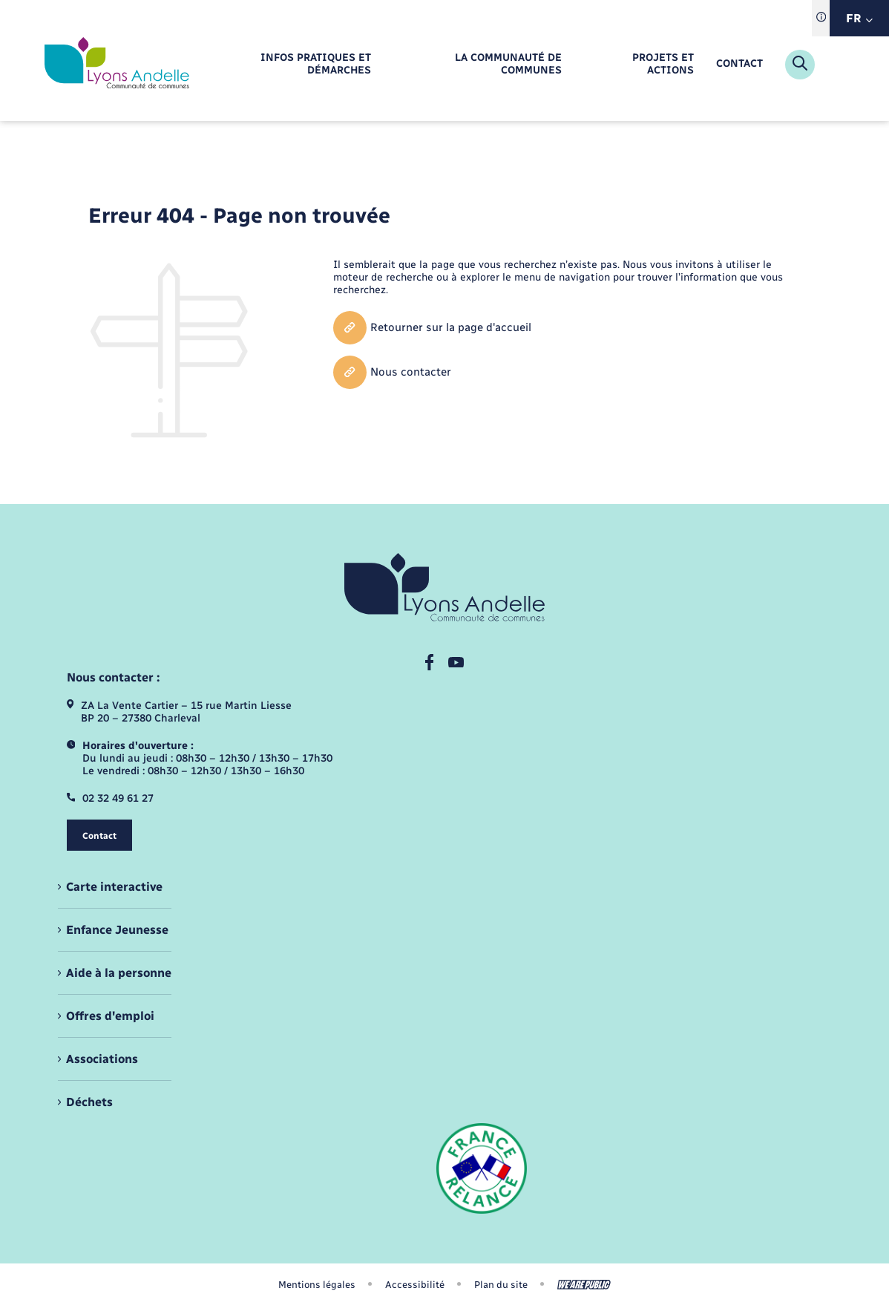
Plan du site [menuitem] (501, 1284)
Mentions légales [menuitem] (316, 1284)
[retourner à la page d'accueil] (117, 64)
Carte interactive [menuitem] (114, 887)
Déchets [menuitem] (89, 1102)
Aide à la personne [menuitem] (118, 973)
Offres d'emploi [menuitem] (110, 1016)
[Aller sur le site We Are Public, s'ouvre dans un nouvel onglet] (584, 1284)
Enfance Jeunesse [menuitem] (117, 930)
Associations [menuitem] (102, 1059)
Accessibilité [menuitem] (414, 1284)
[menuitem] (284, 64)
